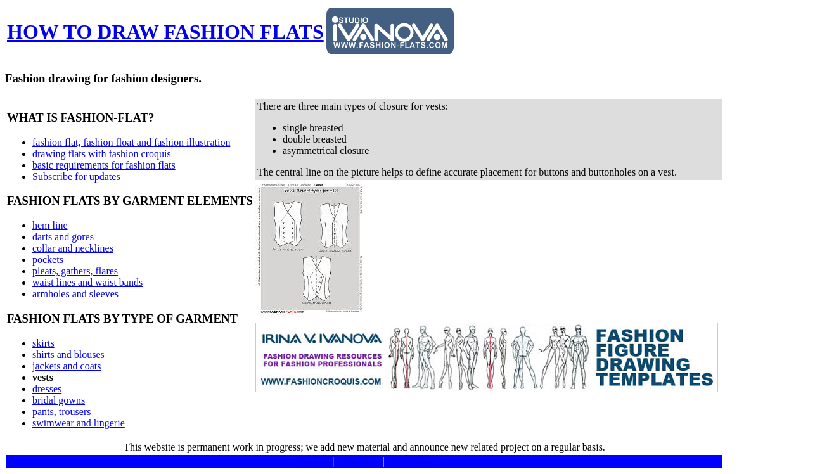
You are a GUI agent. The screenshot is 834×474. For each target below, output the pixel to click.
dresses (46, 388)
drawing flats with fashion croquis (101, 153)
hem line (50, 225)
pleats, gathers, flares (75, 271)
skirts (43, 343)
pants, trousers (61, 411)
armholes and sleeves (75, 293)
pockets (47, 259)
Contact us (358, 461)
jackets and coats (66, 366)
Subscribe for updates (76, 176)
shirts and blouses (68, 354)
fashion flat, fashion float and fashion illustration (131, 142)
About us (311, 461)
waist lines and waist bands (87, 282)
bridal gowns (58, 400)
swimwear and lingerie (78, 423)
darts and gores (63, 236)
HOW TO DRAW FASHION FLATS (165, 31)
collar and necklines (72, 248)
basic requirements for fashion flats (104, 165)
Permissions (411, 461)
